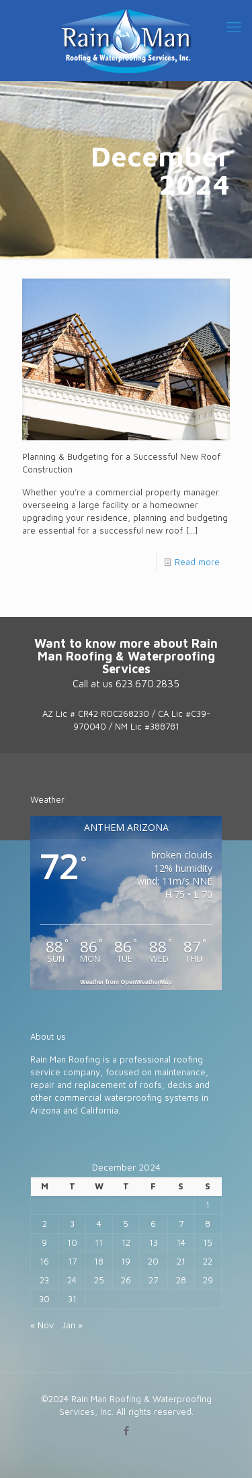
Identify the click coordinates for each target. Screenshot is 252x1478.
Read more (197, 561)
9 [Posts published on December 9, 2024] (44, 1242)
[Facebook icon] (126, 1430)
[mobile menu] (233, 26)
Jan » (72, 1325)
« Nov (42, 1325)
